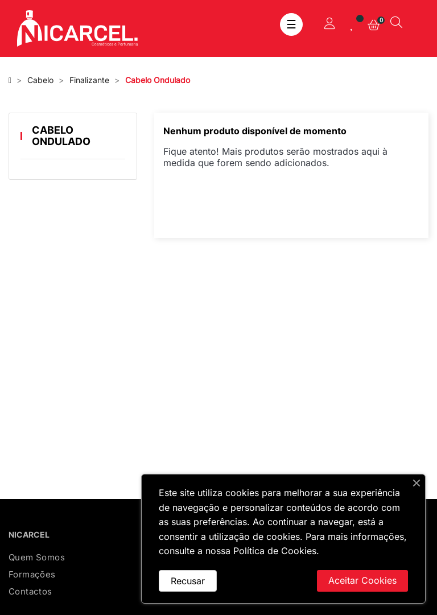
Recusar (188, 581)
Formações (32, 574)
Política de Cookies (274, 550)
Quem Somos (37, 557)
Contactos (30, 591)
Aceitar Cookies (362, 580)
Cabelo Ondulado (61, 135)
